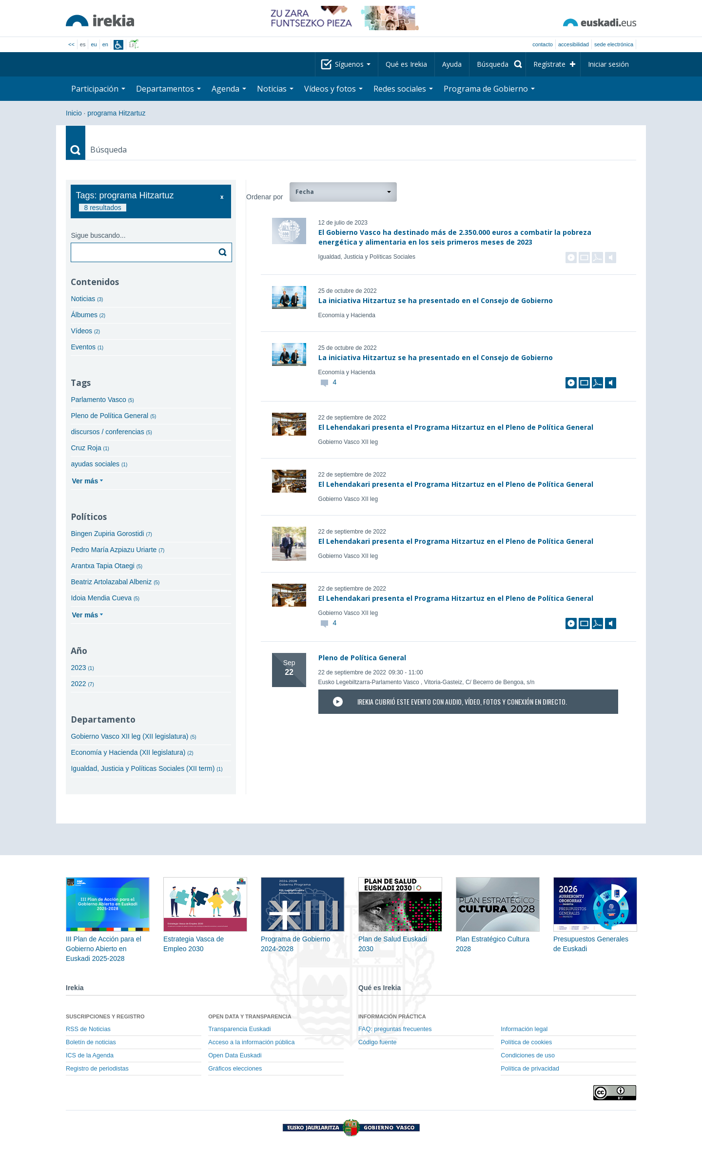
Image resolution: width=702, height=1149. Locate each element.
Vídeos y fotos (333, 88)
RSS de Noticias (88, 1029)
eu (94, 44)
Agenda (229, 88)
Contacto (542, 44)
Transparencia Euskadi (239, 1029)
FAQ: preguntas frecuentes (395, 1029)
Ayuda (452, 64)
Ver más (85, 481)
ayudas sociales (99, 464)
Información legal (524, 1029)
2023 (82, 667)
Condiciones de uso (528, 1055)
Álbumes (88, 315)
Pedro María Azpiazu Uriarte (117, 550)
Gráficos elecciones (235, 1068)
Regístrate (549, 64)
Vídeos (85, 331)
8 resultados (102, 207)
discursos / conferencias (111, 432)
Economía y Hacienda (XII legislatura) (132, 752)
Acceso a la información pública (251, 1042)
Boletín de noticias (91, 1042)
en (105, 44)
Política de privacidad (530, 1068)
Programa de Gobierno (489, 88)
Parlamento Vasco (102, 399)
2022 (82, 684)
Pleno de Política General (113, 416)
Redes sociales (403, 88)
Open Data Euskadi (234, 1055)
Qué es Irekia (406, 64)
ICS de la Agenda (90, 1055)
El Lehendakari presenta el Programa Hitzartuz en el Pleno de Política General (455, 427)
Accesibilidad (573, 44)
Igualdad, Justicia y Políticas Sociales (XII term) (146, 768)
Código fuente (377, 1042)
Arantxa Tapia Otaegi (106, 566)
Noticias (275, 88)
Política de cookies (526, 1042)
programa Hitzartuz (116, 113)
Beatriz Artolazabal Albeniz (115, 582)
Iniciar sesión (608, 64)
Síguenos (352, 64)
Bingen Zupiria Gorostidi (111, 533)
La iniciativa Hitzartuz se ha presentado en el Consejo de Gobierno (435, 300)
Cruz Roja (90, 448)
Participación (98, 88)
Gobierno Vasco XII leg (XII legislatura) (133, 736)
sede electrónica (613, 44)
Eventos (87, 347)
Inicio (74, 113)
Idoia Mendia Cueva (105, 598)
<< (71, 44)
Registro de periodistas (97, 1068)
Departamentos (168, 88)
